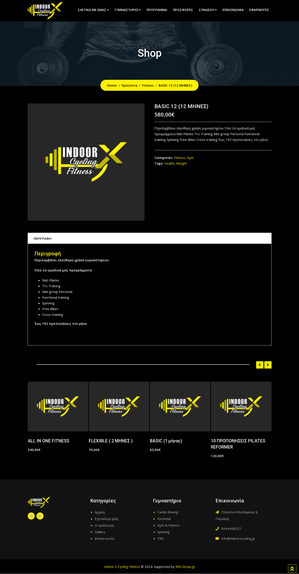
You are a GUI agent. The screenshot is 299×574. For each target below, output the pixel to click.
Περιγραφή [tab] (43, 238)
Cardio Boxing (167, 512)
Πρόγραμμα (157, 9)
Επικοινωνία (233, 9)
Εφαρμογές (259, 9)
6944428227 (231, 529)
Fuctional (163, 519)
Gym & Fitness (168, 525)
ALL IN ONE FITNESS (48, 441)
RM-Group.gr (185, 567)
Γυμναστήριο (126, 9)
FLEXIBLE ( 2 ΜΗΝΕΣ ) (111, 441)
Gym (190, 157)
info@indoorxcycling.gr (238, 538)
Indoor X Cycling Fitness (122, 567)
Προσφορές (183, 9)
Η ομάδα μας (104, 525)
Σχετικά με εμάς (92, 9)
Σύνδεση (206, 9)
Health (169, 163)
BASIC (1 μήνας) (166, 441)
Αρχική (100, 512)
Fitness (179, 157)
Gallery (100, 532)
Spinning (163, 532)
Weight (181, 163)
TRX (160, 538)
